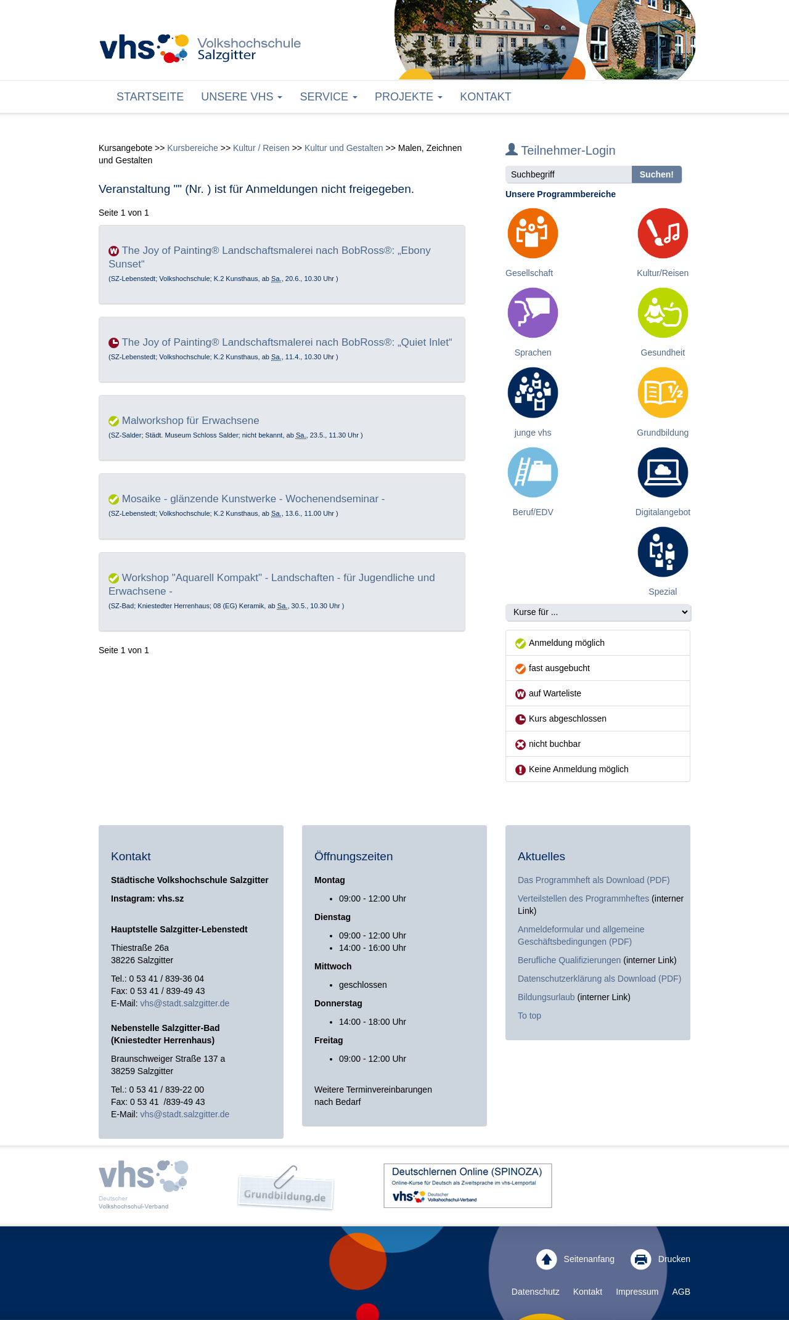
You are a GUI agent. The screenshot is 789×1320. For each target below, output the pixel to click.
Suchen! (657, 174)
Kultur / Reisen (261, 148)
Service (329, 97)
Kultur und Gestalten (344, 148)
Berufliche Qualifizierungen (570, 960)
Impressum (637, 1292)
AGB (681, 1292)
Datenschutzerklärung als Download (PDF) (599, 979)
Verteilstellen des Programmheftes (583, 898)
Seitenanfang (575, 1259)
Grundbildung (663, 433)
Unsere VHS (241, 97)
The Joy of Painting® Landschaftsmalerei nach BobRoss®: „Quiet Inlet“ (286, 342)
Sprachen (533, 352)
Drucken (660, 1259)
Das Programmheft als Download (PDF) (594, 880)
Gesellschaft (529, 273)
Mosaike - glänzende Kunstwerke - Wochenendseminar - (253, 499)
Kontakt (486, 97)
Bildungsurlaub (546, 997)
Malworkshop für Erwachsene (191, 420)
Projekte (409, 97)
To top (529, 1016)
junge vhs (533, 433)
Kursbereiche (192, 148)
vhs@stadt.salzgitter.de (184, 1003)
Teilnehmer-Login (560, 150)
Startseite (150, 97)
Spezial (662, 592)
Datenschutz (536, 1292)
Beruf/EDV (533, 512)
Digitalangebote (665, 512)
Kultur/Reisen (663, 273)
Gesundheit (663, 352)
